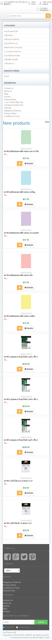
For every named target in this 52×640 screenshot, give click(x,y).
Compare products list (13, 105)
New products (10, 99)
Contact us (8, 88)
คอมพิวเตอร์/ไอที (11, 31)
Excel (6, 76)
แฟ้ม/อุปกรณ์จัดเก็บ (11, 39)
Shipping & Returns (12, 111)
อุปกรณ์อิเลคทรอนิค (12, 56)
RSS (47, 122)
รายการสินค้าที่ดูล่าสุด (13, 102)
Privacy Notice (10, 113)
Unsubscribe (23, 627)
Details (29, 163)
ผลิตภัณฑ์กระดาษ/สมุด (13, 47)
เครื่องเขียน (8, 35)
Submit (41, 622)
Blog (6, 94)
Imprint (6, 606)
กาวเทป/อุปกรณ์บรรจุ (12, 51)
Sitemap (7, 108)
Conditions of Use (12, 116)
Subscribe (8, 627)
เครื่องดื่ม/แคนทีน (11, 59)
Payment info (9, 591)
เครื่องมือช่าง (9, 64)
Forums (7, 97)
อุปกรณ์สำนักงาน (11, 43)
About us (8, 91)
